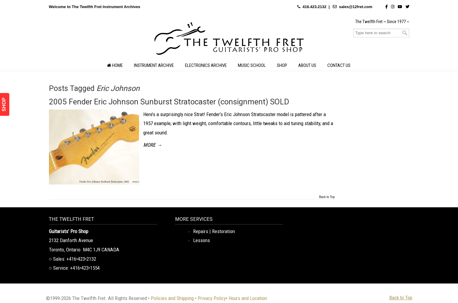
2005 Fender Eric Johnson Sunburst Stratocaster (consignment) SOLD (169, 101)
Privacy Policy (212, 298)
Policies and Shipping (172, 298)
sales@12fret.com (355, 6)
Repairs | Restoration (214, 231)
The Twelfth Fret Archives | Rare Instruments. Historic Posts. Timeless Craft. (229, 40)
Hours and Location (248, 298)
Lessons (201, 240)
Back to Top (327, 197)
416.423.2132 (314, 6)
